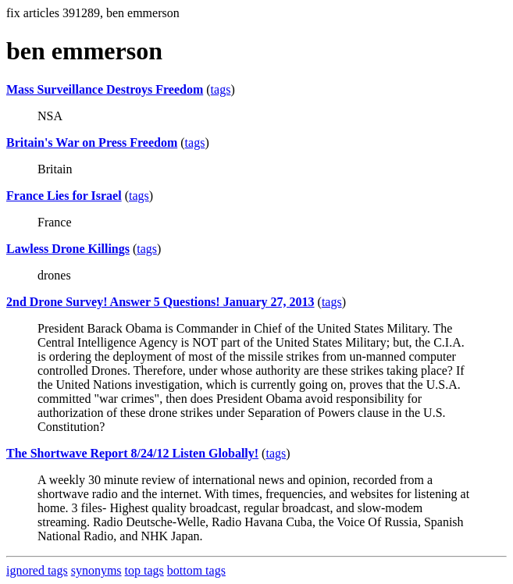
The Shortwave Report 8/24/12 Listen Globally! (132, 453)
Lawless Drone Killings (68, 248)
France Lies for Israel (64, 195)
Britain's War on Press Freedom (91, 142)
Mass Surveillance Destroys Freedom (104, 89)
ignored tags (37, 570)
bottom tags (196, 570)
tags (221, 89)
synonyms (96, 570)
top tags (144, 570)
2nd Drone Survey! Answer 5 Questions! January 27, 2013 (160, 301)
